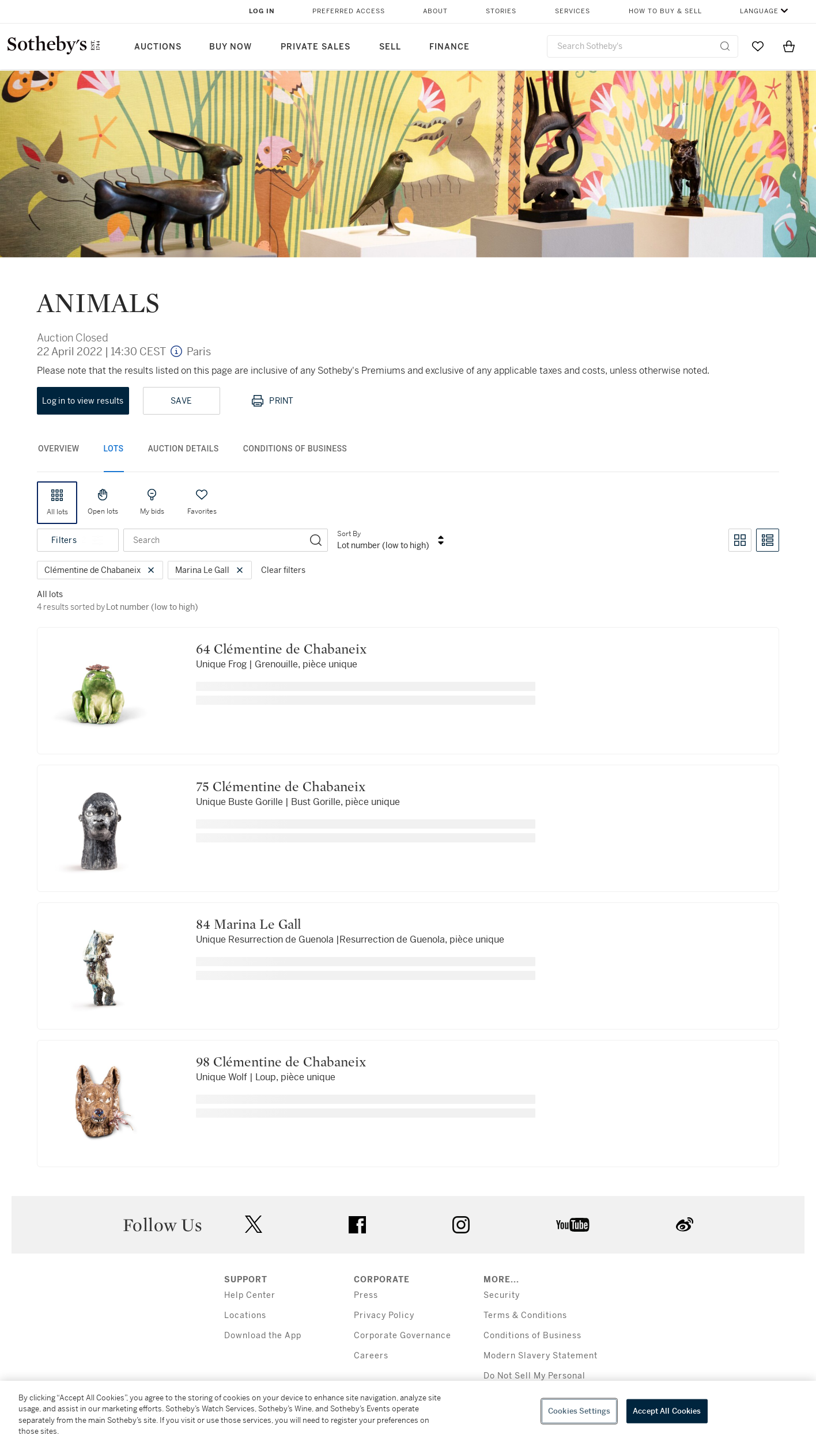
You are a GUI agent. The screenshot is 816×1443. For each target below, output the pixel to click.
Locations (245, 1315)
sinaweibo (684, 1224)
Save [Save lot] (181, 401)
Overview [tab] (59, 448)
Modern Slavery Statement (540, 1356)
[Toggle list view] (767, 540)
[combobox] (642, 46)
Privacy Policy (384, 1315)
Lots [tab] (114, 448)
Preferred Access (348, 11)
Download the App (262, 1336)
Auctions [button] (158, 47)
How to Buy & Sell (665, 11)
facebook (357, 1224)
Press (366, 1295)
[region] (408, 1412)
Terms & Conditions (525, 1315)
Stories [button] (501, 11)
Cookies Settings (579, 1411)
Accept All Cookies (667, 1411)
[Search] (316, 540)
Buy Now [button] (230, 47)
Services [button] (572, 11)
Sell (390, 47)
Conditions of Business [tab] (295, 448)
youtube (573, 1225)
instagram (461, 1224)
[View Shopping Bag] (789, 46)
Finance (449, 47)
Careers (371, 1356)
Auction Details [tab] (183, 448)
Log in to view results (83, 401)
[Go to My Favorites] (758, 46)
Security (501, 1295)
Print (272, 401)
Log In (262, 11)
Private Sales (315, 47)
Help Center (249, 1295)
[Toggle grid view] (739, 540)
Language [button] (759, 11)
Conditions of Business (532, 1336)
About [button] (435, 11)
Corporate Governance (402, 1336)
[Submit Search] (725, 46)
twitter (253, 1224)
